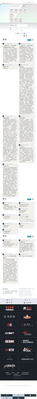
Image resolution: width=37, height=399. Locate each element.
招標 (18, 372)
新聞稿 (7, 372)
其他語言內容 (18, 375)
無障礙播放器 (25, 374)
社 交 (28, 300)
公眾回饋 (28, 302)
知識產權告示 (26, 372)
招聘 (13, 372)
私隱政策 (16, 374)
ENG (28, 2)
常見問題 (9, 374)
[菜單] (35, 2)
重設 (18, 33)
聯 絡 (10, 302)
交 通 (10, 300)
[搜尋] (32, 2)
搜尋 (24, 33)
